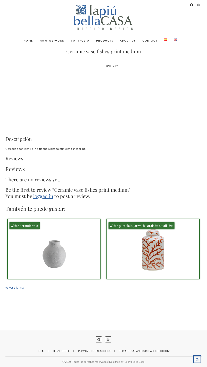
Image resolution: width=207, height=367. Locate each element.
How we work (52, 40)
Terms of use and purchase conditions (144, 350)
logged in (43, 196)
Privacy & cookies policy (94, 350)
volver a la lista (14, 287)
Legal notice (61, 350)
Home (28, 40)
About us (128, 40)
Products (104, 40)
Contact (150, 40)
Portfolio (80, 40)
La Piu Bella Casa (135, 361)
